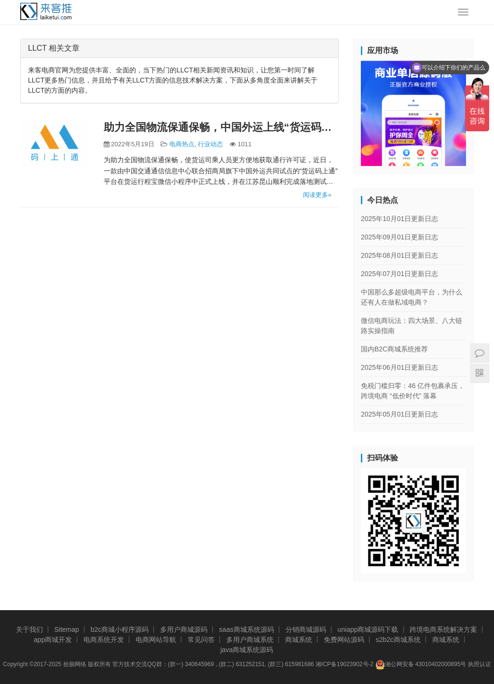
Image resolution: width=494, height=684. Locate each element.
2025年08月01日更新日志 (399, 255)
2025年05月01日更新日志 (399, 414)
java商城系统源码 (247, 650)
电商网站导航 (156, 639)
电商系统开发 (103, 639)
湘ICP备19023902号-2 (344, 664)
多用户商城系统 (250, 639)
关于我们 (29, 629)
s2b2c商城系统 (398, 639)
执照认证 (479, 664)
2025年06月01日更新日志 (399, 367)
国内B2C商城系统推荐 (394, 349)
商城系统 (298, 639)
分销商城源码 (306, 629)
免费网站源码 (344, 639)
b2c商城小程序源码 (120, 629)
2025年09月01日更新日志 (399, 237)
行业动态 (210, 144)
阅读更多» (317, 194)
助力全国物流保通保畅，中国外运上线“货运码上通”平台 (221, 127)
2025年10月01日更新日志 (399, 219)
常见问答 (201, 639)
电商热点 (181, 144)
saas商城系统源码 (246, 629)
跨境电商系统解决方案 (443, 629)
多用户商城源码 (183, 629)
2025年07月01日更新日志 (399, 274)
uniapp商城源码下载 (367, 629)
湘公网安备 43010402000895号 (421, 665)
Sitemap (66, 629)
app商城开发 (53, 639)
